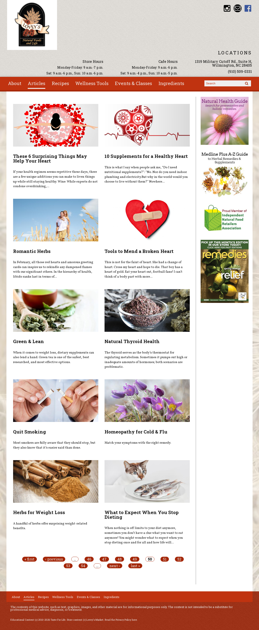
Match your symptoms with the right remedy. (138, 443)
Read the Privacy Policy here (121, 619)
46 (89, 559)
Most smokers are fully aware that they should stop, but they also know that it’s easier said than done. (54, 445)
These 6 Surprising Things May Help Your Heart (50, 158)
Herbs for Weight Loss (39, 512)
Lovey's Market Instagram (227, 8)
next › (114, 566)
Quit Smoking (29, 432)
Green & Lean (28, 341)
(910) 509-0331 (240, 71)
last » (135, 566)
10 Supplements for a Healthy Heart (146, 156)
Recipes (60, 83)
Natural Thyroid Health (132, 341)
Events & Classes (133, 83)
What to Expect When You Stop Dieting (142, 514)
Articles (36, 83)
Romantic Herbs (32, 251)
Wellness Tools (92, 83)
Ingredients (171, 83)
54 (83, 566)
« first (29, 559)
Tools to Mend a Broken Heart (139, 251)
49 (134, 559)
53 (68, 566)
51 (164, 559)
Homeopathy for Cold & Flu (136, 432)
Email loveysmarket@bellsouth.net (237, 8)
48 (119, 559)
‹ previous (54, 559)
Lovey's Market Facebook (248, 8)
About (14, 83)
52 (179, 559)
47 (104, 559)
